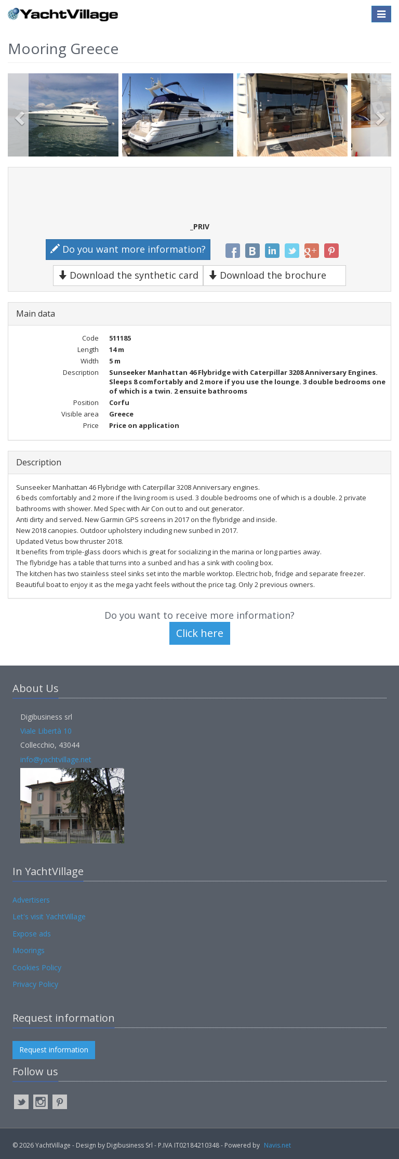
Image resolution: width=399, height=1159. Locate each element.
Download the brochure (267, 275)
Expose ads (31, 934)
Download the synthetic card (128, 275)
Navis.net (277, 1145)
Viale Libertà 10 (46, 731)
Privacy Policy (35, 984)
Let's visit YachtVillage (49, 916)
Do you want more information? (128, 249)
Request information (53, 1049)
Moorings (28, 950)
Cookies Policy (36, 967)
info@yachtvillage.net (55, 759)
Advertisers (31, 900)
